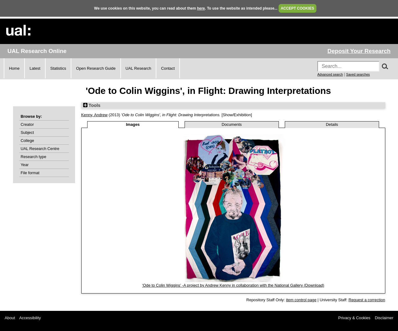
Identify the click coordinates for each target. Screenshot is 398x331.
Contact (168, 68)
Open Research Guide (95, 68)
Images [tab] (133, 124)
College (27, 140)
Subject (27, 132)
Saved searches (358, 74)
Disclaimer (384, 318)
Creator (27, 124)
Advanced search (330, 74)
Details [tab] (332, 124)
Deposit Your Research (359, 51)
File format (30, 172)
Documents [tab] (231, 124)
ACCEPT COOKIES (297, 8)
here (201, 8)
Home (14, 68)
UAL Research (138, 68)
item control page (301, 300)
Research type (34, 156)
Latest (34, 68)
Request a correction (366, 300)
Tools (92, 105)
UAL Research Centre (40, 148)
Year (25, 164)
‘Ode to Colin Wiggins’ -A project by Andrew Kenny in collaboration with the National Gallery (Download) (233, 285)
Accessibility (30, 318)
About (10, 318)
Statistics (58, 68)
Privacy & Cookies (354, 318)
